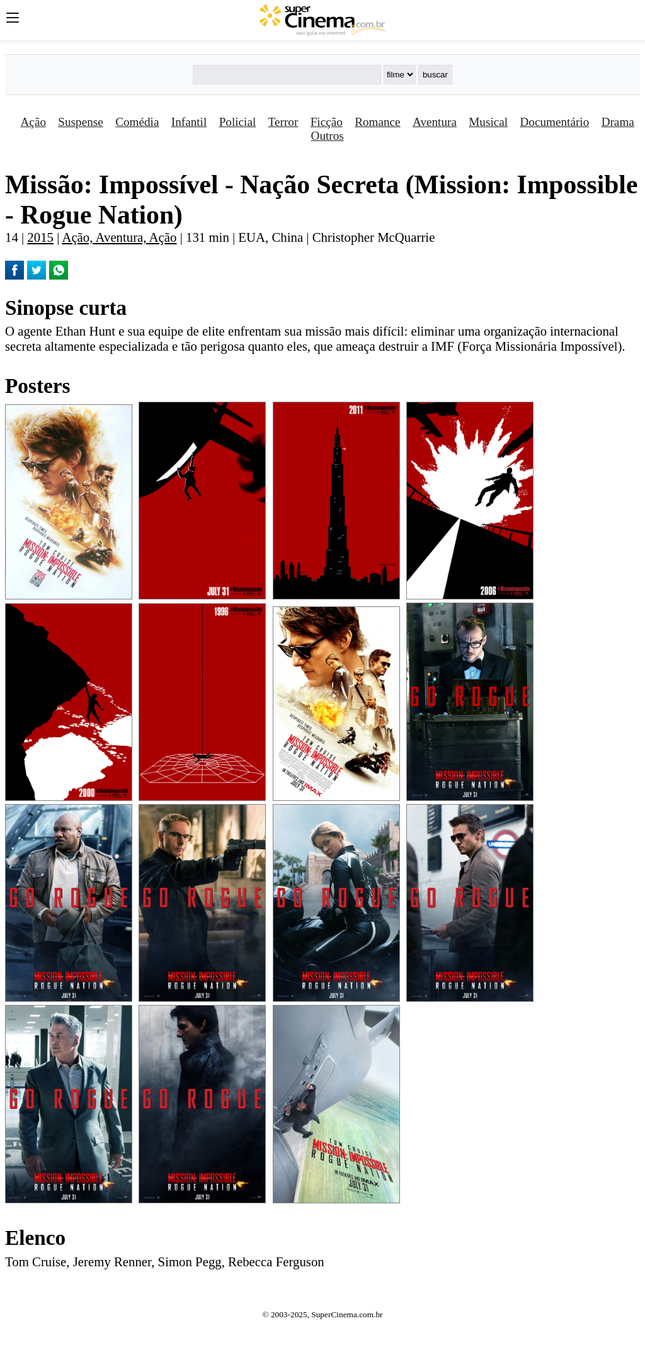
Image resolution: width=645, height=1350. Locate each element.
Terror (283, 121)
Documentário (555, 121)
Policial (237, 121)
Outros (327, 135)
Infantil (189, 121)
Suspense (80, 121)
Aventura (435, 121)
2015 (40, 237)
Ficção (327, 121)
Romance (377, 121)
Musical (488, 121)
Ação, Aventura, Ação (119, 237)
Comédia (137, 121)
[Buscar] (287, 74)
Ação (33, 121)
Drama (618, 121)
